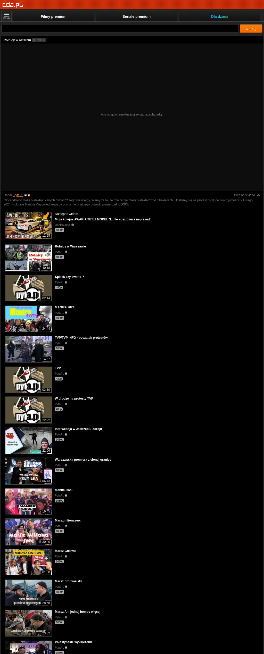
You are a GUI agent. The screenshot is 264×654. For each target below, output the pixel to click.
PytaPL (18, 195)
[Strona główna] (13, 5)
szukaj (251, 29)
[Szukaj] (119, 28)
